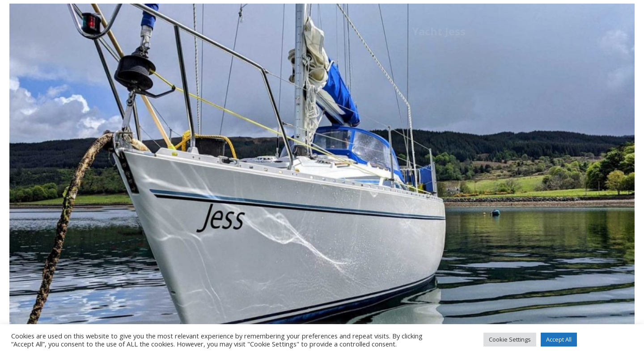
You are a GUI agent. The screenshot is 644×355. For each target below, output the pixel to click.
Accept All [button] (559, 339)
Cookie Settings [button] (510, 339)
